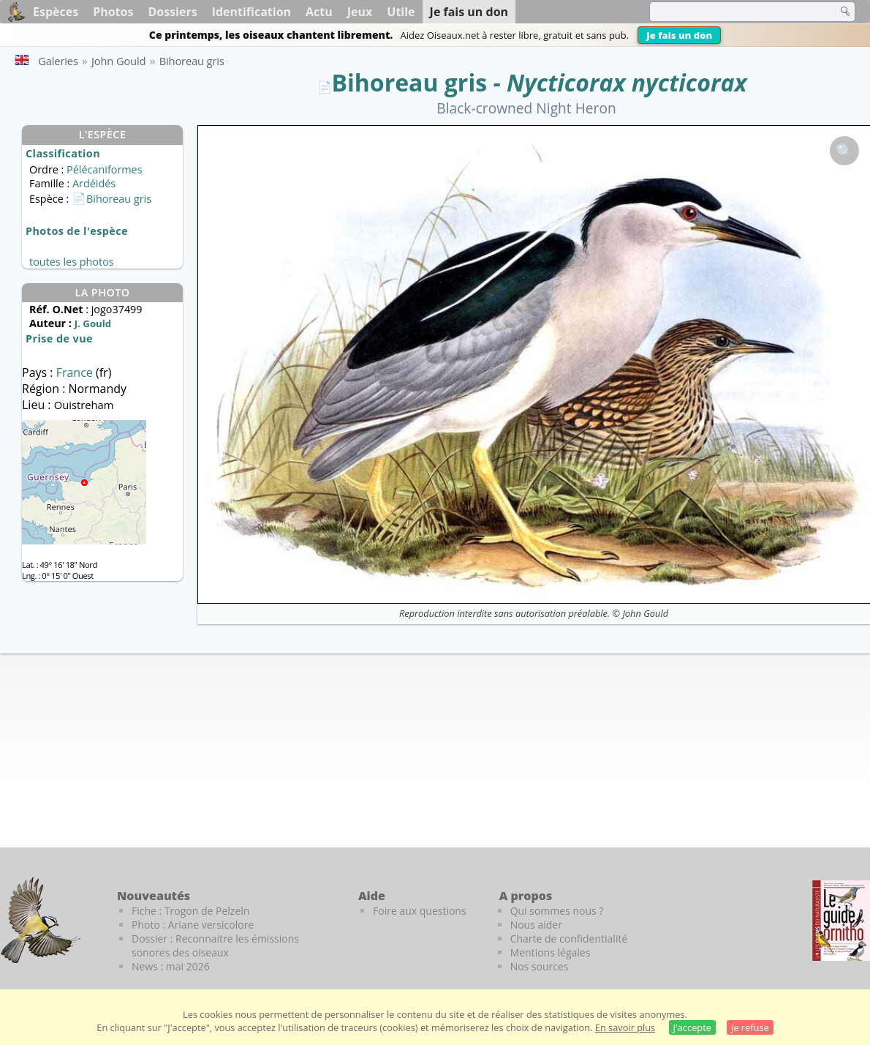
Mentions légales (550, 952)
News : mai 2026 (171, 966)
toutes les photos (71, 262)
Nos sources (539, 966)
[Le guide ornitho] (841, 920)
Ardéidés (94, 183)
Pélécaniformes (104, 169)
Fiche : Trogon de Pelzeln (190, 911)
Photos (113, 12)
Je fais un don (679, 35)
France (76, 372)
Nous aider (536, 925)
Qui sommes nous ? (557, 911)
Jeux (360, 12)
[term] (734, 12)
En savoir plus (625, 1027)
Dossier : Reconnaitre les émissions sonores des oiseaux (215, 945)
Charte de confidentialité (569, 938)
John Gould (645, 613)
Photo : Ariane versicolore (193, 925)
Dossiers (172, 12)
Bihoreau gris (410, 82)
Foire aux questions (419, 911)
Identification (251, 12)
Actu (319, 12)
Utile (401, 12)
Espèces (55, 12)
